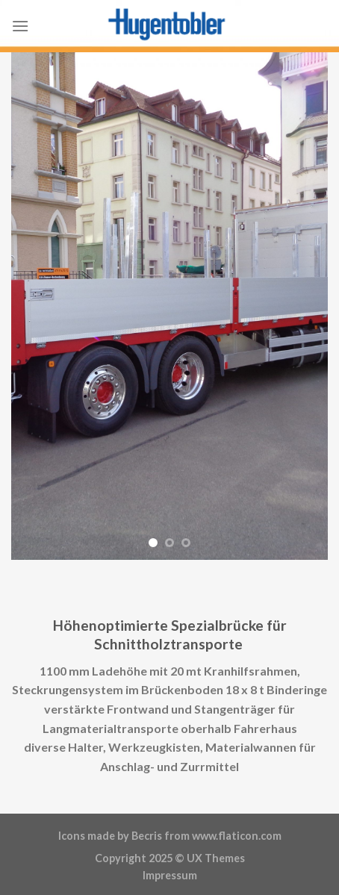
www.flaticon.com (237, 835)
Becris (146, 835)
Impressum (170, 875)
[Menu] (20, 25)
